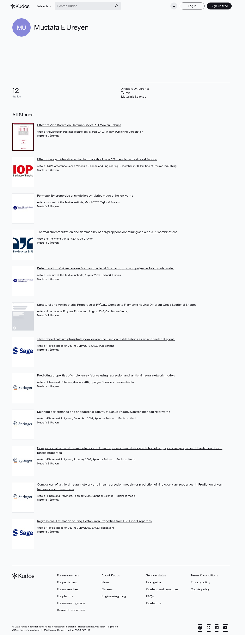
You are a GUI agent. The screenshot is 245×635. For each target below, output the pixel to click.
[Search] (118, 5)
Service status (156, 574)
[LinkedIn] (217, 627)
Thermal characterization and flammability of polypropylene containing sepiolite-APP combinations (107, 231)
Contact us (154, 602)
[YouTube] (225, 627)
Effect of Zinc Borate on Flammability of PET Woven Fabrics (79, 124)
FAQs (150, 595)
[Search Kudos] (86, 5)
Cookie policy (200, 588)
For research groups (71, 602)
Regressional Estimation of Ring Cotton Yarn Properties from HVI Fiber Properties (94, 520)
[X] (209, 627)
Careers (107, 588)
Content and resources (162, 588)
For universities (67, 588)
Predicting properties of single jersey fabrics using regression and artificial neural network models (106, 374)
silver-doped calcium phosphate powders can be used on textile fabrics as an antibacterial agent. (106, 338)
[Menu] (172, 5)
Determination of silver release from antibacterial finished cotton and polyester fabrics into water (105, 267)
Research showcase (71, 609)
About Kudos (110, 574)
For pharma (65, 595)
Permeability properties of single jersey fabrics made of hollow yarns (85, 194)
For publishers (67, 581)
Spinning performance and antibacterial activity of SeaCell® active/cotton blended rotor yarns (103, 410)
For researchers (68, 574)
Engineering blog (113, 595)
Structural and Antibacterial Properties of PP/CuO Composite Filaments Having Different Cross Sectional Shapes (116, 303)
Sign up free (217, 5)
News (105, 581)
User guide (153, 581)
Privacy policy (200, 581)
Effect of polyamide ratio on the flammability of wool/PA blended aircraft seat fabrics (97, 158)
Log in (190, 5)
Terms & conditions (204, 574)
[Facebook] (200, 627)
